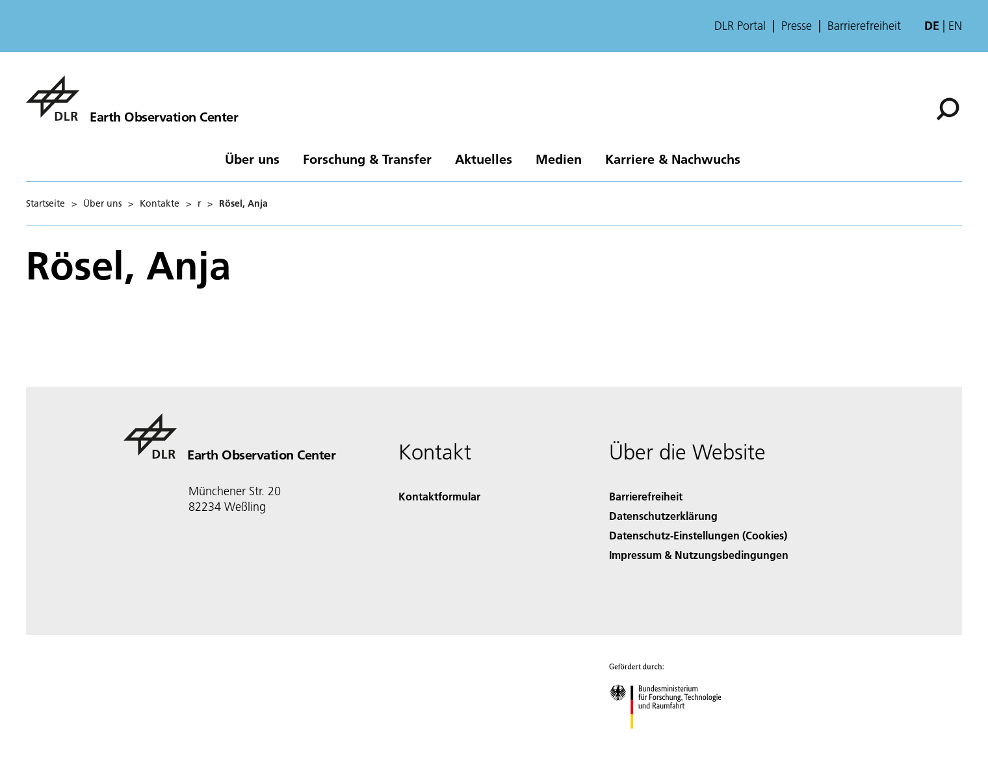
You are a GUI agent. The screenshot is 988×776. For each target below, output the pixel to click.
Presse (796, 26)
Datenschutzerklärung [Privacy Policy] (663, 516)
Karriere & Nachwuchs (672, 158)
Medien (559, 158)
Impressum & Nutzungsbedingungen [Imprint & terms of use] (698, 555)
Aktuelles (483, 158)
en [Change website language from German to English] (955, 25)
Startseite (45, 203)
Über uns (252, 158)
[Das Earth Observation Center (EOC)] (132, 98)
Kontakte (159, 203)
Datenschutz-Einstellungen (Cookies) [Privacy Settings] (698, 535)
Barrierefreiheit (864, 26)
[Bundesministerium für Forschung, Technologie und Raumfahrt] (672, 739)
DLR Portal (740, 26)
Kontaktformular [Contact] (439, 496)
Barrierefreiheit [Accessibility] (645, 496)
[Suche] (947, 109)
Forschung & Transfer (367, 158)
